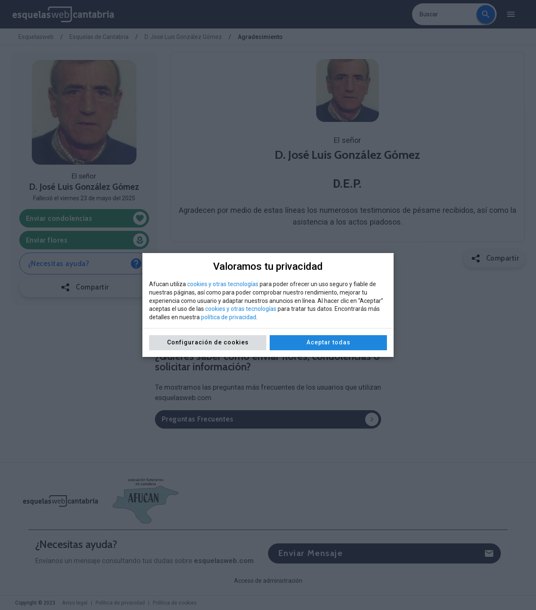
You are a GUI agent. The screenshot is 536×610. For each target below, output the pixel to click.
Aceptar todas (328, 342)
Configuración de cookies (208, 342)
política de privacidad (228, 317)
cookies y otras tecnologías (222, 284)
